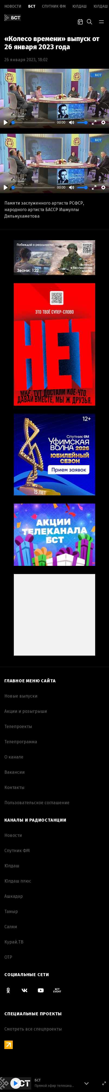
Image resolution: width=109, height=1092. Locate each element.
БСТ (31, 6)
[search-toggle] (89, 21)
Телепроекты (18, 726)
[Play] (5, 122)
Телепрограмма (20, 741)
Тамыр (11, 911)
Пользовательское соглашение (36, 802)
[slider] (33, 122)
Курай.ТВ (13, 942)
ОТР (8, 957)
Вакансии (14, 772)
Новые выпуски (20, 696)
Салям (10, 926)
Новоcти (12, 6)
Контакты (14, 787)
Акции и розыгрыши (25, 711)
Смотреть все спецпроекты (33, 1029)
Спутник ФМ (54, 6)
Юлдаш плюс (17, 881)
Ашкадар (13, 896)
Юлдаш (79, 6)
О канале (13, 757)
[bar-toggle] (101, 21)
